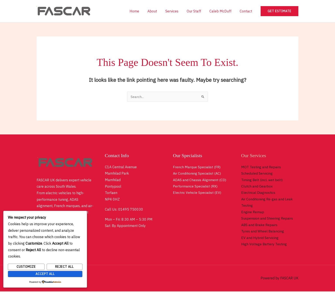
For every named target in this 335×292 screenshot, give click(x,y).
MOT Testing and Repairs (261, 167)
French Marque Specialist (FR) (196, 167)
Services (176, 11)
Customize (26, 267)
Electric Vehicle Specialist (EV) (197, 193)
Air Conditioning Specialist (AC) (197, 173)
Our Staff (197, 11)
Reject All (64, 267)
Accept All (45, 274)
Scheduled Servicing (257, 173)
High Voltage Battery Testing (264, 244)
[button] (279, 11)
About (158, 11)
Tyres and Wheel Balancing (262, 232)
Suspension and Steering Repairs (267, 218)
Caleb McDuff (222, 11)
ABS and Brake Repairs (259, 225)
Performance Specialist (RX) (195, 186)
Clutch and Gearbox (257, 186)
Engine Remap (252, 212)
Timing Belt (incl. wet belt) (262, 180)
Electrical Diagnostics (258, 193)
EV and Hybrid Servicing (260, 238)
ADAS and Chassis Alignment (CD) (199, 180)
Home (141, 11)
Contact (246, 11)
